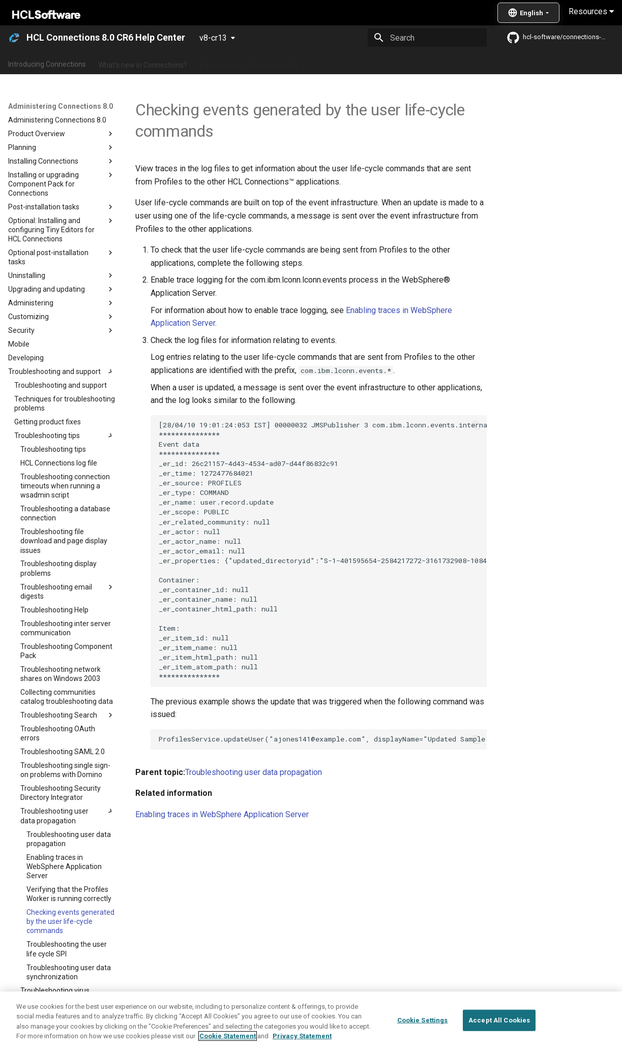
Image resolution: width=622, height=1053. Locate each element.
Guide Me (519, 62)
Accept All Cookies (499, 1020)
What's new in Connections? (142, 62)
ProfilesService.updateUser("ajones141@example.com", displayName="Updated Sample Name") (323, 739)
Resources (591, 11)
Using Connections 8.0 (345, 62)
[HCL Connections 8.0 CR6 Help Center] (14, 37)
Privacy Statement (302, 1036)
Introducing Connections (47, 62)
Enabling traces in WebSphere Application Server (222, 814)
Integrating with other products (442, 62)
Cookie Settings (422, 1020)
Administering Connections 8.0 (248, 62)
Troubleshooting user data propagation (253, 772)
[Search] (427, 37)
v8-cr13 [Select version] (213, 38)
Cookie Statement (227, 1036)
